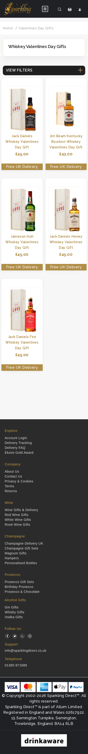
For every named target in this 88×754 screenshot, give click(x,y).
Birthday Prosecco (19, 587)
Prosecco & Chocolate (22, 592)
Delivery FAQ (15, 448)
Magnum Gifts (16, 553)
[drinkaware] (44, 740)
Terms (9, 486)
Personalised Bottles (21, 563)
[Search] (59, 9)
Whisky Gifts (14, 612)
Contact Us (13, 476)
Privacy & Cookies (19, 481)
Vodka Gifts (14, 617)
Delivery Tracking (18, 443)
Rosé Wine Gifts (17, 524)
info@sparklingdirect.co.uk (25, 650)
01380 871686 (16, 665)
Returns (11, 491)
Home (8, 28)
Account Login (16, 438)
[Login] (80, 9)
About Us (12, 471)
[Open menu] (45, 9)
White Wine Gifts (18, 520)
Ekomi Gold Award (19, 452)
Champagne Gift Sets (21, 548)
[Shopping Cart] (69, 9)
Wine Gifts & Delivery (21, 510)
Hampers (12, 558)
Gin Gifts (12, 607)
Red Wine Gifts (16, 515)
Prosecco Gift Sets (19, 582)
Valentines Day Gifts (36, 28)
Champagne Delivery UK (24, 543)
